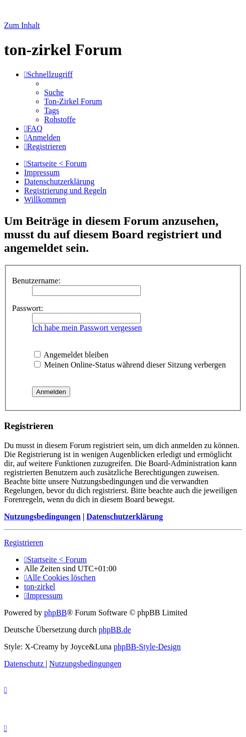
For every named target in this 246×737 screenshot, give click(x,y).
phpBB (55, 612)
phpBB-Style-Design (147, 646)
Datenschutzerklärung (124, 516)
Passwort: (27, 308)
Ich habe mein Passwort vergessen (87, 327)
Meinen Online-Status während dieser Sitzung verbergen (130, 364)
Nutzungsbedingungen (42, 516)
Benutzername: (36, 280)
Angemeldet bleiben (71, 354)
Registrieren (23, 542)
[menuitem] (54, 92)
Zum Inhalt (22, 25)
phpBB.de (115, 629)
